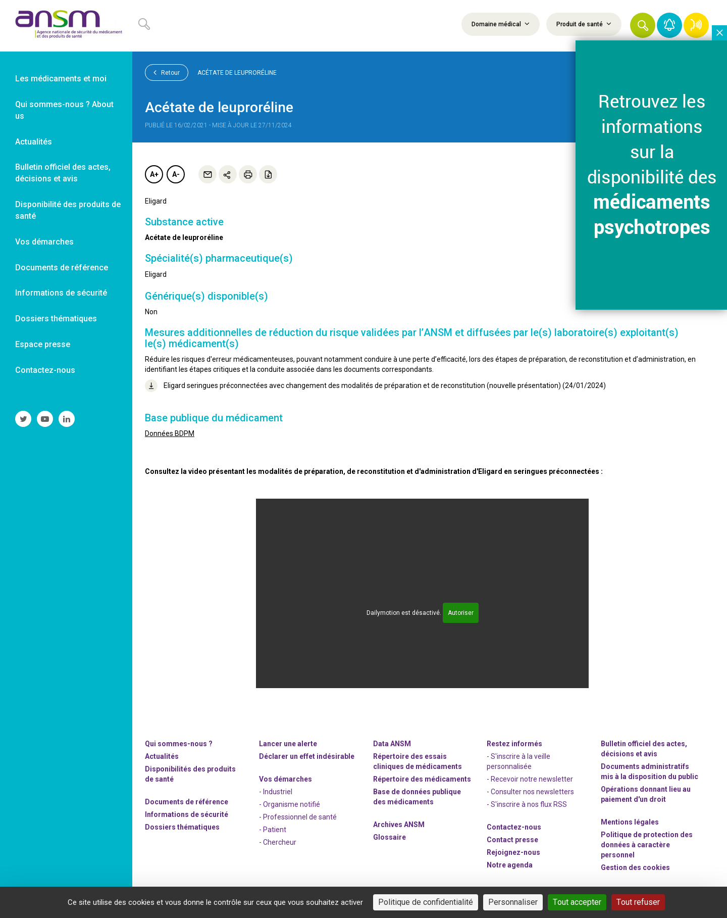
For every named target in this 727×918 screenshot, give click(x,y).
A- (176, 174)
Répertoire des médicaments (422, 779)
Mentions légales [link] (630, 822)
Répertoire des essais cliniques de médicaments (417, 761)
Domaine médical (501, 24)
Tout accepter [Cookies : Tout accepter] (577, 902)
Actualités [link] (33, 142)
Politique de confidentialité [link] (425, 902)
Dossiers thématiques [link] (56, 318)
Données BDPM (169, 433)
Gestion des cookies (635, 867)
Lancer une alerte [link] (288, 744)
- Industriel (275, 792)
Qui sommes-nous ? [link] (179, 744)
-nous (513, 852)
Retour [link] (166, 72)
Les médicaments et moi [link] (61, 78)
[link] (66, 26)
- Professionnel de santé (298, 817)
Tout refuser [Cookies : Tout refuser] (638, 902)
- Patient (272, 830)
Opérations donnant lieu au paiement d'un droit (646, 794)
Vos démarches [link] (44, 242)
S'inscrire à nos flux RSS (529, 804)
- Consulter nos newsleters (530, 792)
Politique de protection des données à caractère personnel (647, 845)
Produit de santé (583, 24)
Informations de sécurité (186, 814)
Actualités (162, 756)
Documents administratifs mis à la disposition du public (649, 771)
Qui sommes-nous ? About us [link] (64, 110)
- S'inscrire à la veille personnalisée (518, 761)
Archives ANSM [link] (399, 824)
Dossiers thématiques (182, 827)
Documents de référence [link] (61, 267)
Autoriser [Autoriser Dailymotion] (461, 612)
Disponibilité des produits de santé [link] (68, 210)
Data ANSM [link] (392, 744)
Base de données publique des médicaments (417, 797)
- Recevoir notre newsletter (530, 779)
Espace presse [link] (42, 344)
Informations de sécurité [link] (61, 293)
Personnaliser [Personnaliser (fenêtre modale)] (513, 902)
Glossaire (389, 837)
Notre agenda (510, 865)
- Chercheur (277, 842)
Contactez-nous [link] (45, 370)
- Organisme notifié (289, 804)
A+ (154, 174)
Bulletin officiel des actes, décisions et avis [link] (63, 172)
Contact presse (512, 840)
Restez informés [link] (514, 744)
